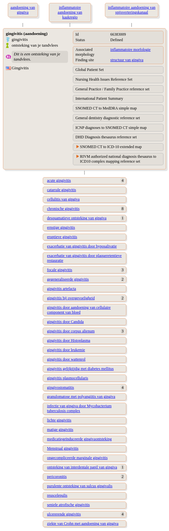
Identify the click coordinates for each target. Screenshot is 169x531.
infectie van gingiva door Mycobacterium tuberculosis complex (79, 408)
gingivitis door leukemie (66, 350)
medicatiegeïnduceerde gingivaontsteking (79, 439)
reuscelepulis (57, 495)
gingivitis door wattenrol (66, 359)
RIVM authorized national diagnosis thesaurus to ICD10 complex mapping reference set (118, 159)
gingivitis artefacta (61, 288)
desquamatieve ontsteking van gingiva (77, 218)
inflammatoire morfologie (130, 49)
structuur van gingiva (126, 60)
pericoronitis (57, 476)
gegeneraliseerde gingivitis (68, 279)
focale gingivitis (59, 270)
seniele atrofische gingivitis (68, 504)
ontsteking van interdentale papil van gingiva (82, 467)
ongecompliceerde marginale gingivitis (77, 458)
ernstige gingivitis (61, 227)
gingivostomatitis (60, 387)
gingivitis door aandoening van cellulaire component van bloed (79, 310)
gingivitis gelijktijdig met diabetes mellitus (80, 368)
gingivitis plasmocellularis (67, 378)
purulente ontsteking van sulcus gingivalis (79, 486)
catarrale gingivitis (61, 190)
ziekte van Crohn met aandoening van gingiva (82, 523)
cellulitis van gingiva (63, 199)
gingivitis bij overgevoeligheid (71, 298)
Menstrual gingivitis (62, 448)
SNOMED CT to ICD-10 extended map (111, 146)
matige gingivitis (60, 429)
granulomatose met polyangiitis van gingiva (81, 396)
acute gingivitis (59, 180)
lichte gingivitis (59, 420)
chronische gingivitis (63, 208)
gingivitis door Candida (65, 321)
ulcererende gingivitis (64, 514)
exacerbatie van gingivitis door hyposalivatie (82, 246)
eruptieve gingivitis (62, 237)
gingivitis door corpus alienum (71, 331)
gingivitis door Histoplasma (68, 340)
